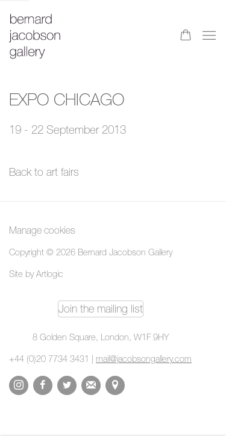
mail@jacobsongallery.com (144, 358)
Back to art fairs (44, 172)
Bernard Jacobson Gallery (57, 36)
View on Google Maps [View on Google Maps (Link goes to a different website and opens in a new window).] (115, 385)
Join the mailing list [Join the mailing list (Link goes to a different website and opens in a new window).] (100, 308)
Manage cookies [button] (42, 230)
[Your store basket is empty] (185, 36)
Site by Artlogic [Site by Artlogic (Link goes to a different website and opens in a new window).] (36, 274)
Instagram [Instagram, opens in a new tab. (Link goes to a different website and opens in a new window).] (18, 385)
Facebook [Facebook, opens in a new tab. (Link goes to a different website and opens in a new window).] (42, 385)
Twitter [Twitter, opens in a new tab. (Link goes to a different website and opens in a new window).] (67, 385)
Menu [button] (208, 36)
